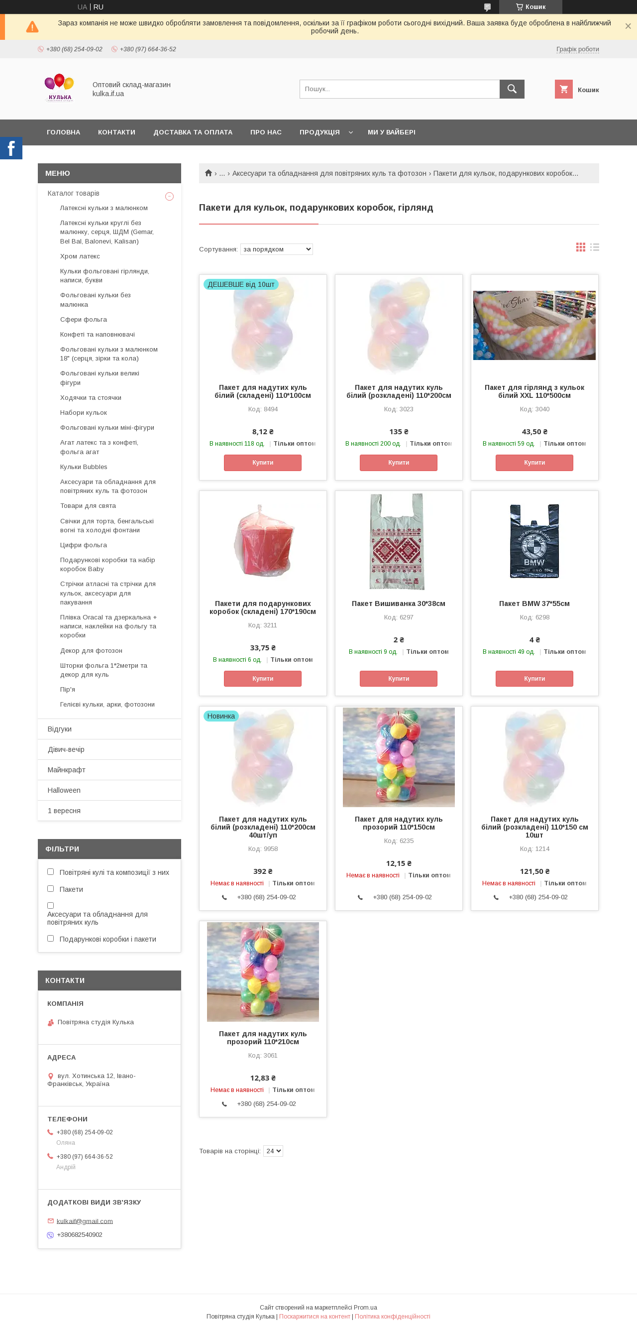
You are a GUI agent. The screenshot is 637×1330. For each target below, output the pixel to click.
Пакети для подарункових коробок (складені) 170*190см (263, 607)
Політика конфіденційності (392, 1316)
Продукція (320, 132)
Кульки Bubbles (83, 467)
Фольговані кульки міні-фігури (107, 427)
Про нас (266, 132)
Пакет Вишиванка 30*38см (398, 603)
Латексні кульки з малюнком (104, 208)
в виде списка (594, 249)
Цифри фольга (83, 545)
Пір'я (67, 689)
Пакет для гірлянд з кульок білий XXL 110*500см (534, 391)
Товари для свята (88, 505)
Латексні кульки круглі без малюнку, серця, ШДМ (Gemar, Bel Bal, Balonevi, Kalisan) (107, 231)
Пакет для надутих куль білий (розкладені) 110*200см (398, 391)
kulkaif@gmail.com (85, 1220)
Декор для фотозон (91, 650)
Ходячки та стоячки (90, 397)
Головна (63, 132)
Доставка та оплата (192, 132)
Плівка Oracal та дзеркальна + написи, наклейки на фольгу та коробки (108, 626)
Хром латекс (80, 256)
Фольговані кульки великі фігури (99, 377)
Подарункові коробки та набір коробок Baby (107, 564)
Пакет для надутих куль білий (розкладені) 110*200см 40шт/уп (263, 827)
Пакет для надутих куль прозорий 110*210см (263, 1038)
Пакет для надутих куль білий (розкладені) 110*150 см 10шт (534, 827)
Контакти (116, 132)
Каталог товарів (74, 193)
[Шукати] (512, 89)
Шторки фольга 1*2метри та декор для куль (103, 670)
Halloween (64, 790)
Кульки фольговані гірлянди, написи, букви (104, 275)
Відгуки (60, 729)
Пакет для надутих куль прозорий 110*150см (399, 823)
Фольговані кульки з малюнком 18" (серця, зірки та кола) (109, 354)
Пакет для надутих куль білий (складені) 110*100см (262, 391)
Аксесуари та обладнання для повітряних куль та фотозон (329, 173)
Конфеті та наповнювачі (97, 334)
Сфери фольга (83, 319)
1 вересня (64, 811)
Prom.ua (365, 1307)
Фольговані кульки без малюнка (95, 299)
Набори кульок (83, 412)
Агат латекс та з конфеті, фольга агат (99, 447)
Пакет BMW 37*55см (534, 603)
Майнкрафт (67, 770)
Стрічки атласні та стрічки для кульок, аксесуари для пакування (108, 592)
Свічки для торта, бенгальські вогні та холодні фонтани (107, 525)
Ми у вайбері (392, 132)
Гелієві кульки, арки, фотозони (107, 704)
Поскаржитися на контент (314, 1316)
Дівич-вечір (66, 749)
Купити (262, 462)
